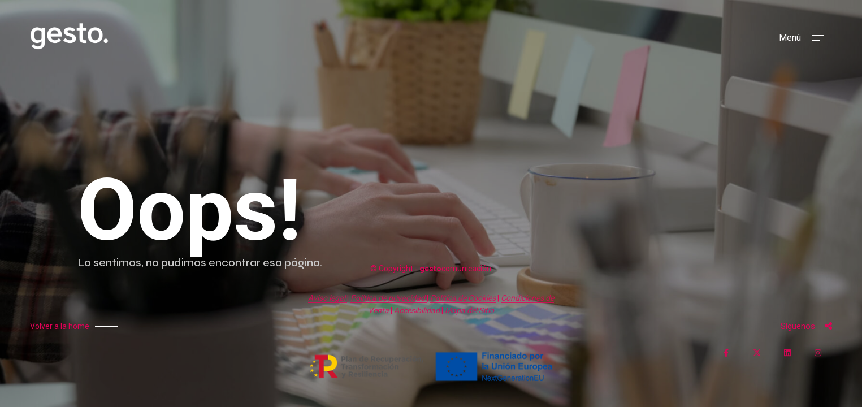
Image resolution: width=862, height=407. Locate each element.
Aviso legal (327, 297)
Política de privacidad (388, 297)
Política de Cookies (463, 297)
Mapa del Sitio (469, 310)
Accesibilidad (417, 310)
